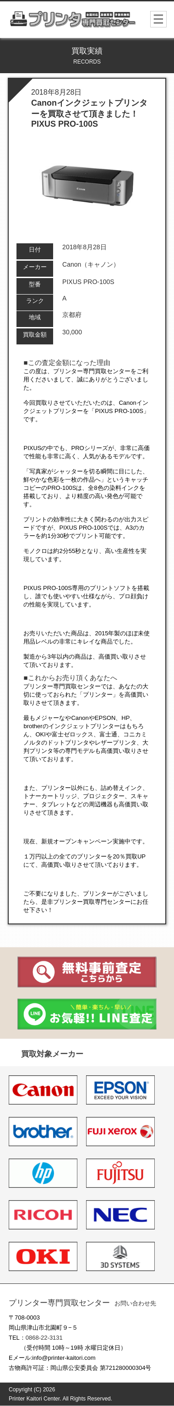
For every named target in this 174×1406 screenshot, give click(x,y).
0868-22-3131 (44, 1337)
